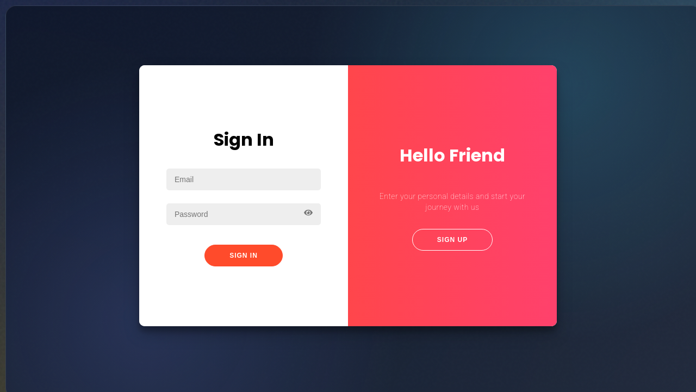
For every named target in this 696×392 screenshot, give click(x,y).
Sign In (243, 255)
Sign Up (452, 240)
